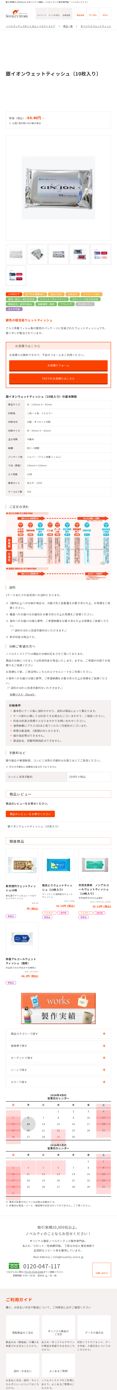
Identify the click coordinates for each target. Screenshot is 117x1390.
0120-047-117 (41, 1266)
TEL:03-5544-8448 (33, 1271)
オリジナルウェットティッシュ (97, 26)
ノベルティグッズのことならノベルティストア (30, 26)
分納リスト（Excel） (23, 694)
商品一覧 (68, 26)
